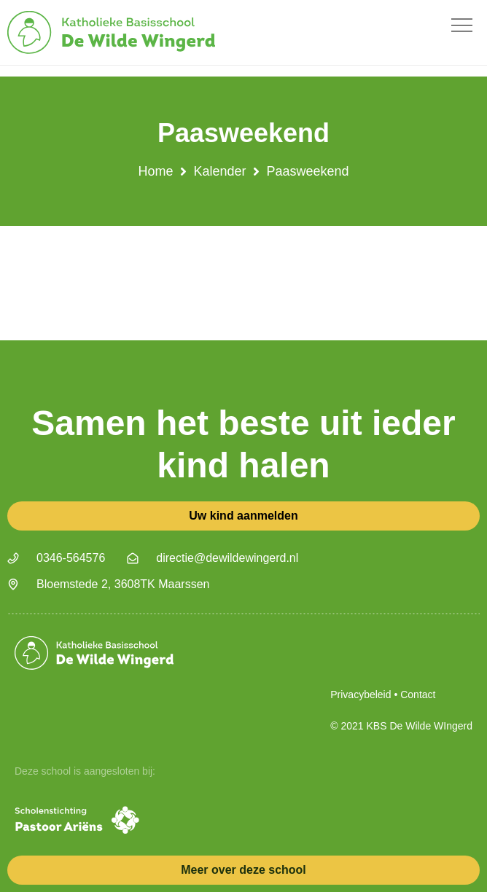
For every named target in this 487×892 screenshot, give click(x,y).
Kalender (219, 171)
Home (155, 171)
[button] (462, 25)
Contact (417, 694)
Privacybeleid (360, 694)
